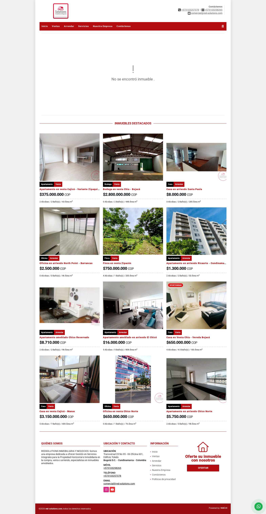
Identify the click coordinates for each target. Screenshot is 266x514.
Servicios (83, 26)
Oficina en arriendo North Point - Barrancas (66, 263)
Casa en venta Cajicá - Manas (57, 411)
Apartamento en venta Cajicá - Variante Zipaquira (70, 189)
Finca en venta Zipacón (117, 263)
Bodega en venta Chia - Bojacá (121, 189)
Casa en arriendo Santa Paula (184, 189)
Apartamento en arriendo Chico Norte (189, 411)
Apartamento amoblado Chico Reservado (64, 337)
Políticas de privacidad (164, 479)
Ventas (56, 26)
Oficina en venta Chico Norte (120, 411)
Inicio (45, 26)
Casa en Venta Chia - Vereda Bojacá (188, 337)
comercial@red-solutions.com (119, 483)
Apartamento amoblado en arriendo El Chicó (130, 337)
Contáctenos (124, 26)
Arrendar (69, 26)
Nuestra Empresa (102, 26)
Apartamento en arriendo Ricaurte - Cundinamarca (197, 263)
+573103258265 (213, 9)
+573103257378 (190, 9)
